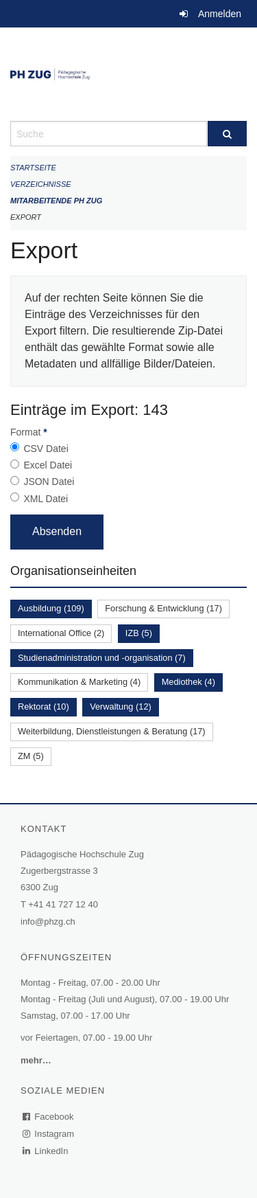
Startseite (33, 167)
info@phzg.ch (48, 921)
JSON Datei (48, 481)
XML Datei (45, 498)
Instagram (49, 1134)
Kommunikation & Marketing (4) (79, 682)
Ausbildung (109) (51, 608)
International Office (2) (61, 633)
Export (25, 217)
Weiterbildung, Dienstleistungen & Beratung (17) (112, 731)
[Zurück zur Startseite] (128, 74)
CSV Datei (45, 448)
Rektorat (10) (43, 706)
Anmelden (219, 13)
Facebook (49, 1116)
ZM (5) (31, 756)
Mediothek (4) (188, 682)
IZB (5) (138, 633)
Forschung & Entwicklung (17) (163, 608)
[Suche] (227, 133)
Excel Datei (47, 465)
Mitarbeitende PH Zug (56, 200)
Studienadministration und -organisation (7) (102, 658)
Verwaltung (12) (120, 706)
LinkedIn (46, 1151)
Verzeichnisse (40, 184)
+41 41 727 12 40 (63, 904)
